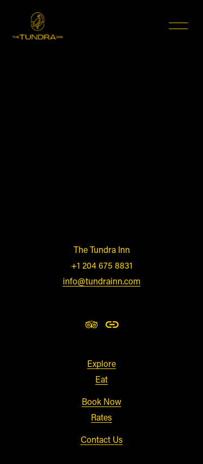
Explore (101, 363)
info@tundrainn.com (102, 281)
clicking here (152, 211)
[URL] (112, 324)
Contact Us (102, 439)
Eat (101, 379)
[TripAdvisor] (91, 324)
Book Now (101, 401)
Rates (101, 417)
